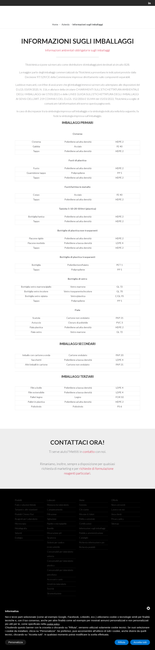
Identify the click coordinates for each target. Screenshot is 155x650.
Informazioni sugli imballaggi (92, 528)
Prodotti (18, 500)
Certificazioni (85, 523)
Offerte (114, 500)
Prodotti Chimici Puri (24, 514)
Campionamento (54, 509)
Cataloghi (83, 537)
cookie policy (53, 624)
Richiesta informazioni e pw (91, 542)
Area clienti (116, 514)
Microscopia (20, 523)
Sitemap (115, 523)
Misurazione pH (54, 533)
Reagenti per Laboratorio (26, 519)
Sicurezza (51, 537)
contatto (89, 452)
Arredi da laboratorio (56, 584)
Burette (50, 528)
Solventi (18, 533)
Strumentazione (54, 593)
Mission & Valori (86, 514)
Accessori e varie (55, 579)
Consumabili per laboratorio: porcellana (60, 572)
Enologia (19, 537)
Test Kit (50, 588)
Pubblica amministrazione (91, 533)
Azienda (65, 24)
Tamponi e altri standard (26, 509)
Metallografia (21, 528)
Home (55, 24)
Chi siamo (84, 509)
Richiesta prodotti (87, 547)
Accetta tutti (140, 642)
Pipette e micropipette (57, 523)
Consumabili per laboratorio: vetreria (60, 554)
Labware (51, 500)
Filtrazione (52, 514)
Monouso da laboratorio (58, 505)
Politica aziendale (87, 519)
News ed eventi (118, 505)
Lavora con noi (118, 509)
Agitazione (51, 519)
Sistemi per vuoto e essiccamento (55, 544)
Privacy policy (117, 519)
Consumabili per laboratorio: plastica (60, 563)
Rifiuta (121, 642)
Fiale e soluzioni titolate (25, 505)
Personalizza (15, 642)
